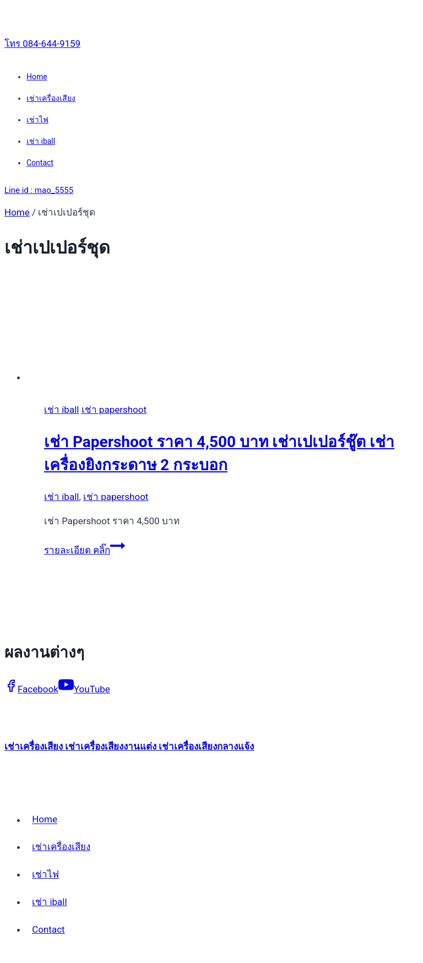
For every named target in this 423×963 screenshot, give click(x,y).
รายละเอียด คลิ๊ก (84, 550)
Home (36, 76)
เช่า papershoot (114, 409)
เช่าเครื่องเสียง (50, 98)
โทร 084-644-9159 (42, 43)
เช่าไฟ (37, 119)
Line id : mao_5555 (38, 190)
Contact (39, 162)
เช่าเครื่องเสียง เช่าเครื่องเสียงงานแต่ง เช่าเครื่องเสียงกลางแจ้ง (129, 746)
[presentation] (222, 336)
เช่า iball (40, 141)
